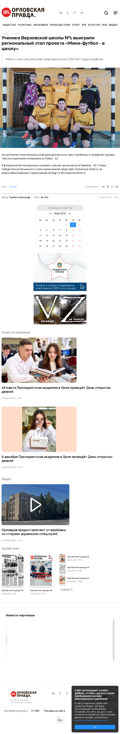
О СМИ (35, 710)
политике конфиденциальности (91, 720)
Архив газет (11, 548)
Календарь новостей (60, 208)
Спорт (76, 25)
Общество (9, 25)
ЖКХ (104, 25)
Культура (94, 25)
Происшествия (60, 25)
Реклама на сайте (54, 710)
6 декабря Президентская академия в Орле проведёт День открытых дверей (57, 459)
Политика (24, 25)
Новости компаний (16, 332)
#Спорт (14, 186)
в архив (66, 589)
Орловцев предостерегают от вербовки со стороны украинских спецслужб (34, 532)
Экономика (40, 25)
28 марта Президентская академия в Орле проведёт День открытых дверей (56, 389)
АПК (84, 25)
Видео (113, 25)
